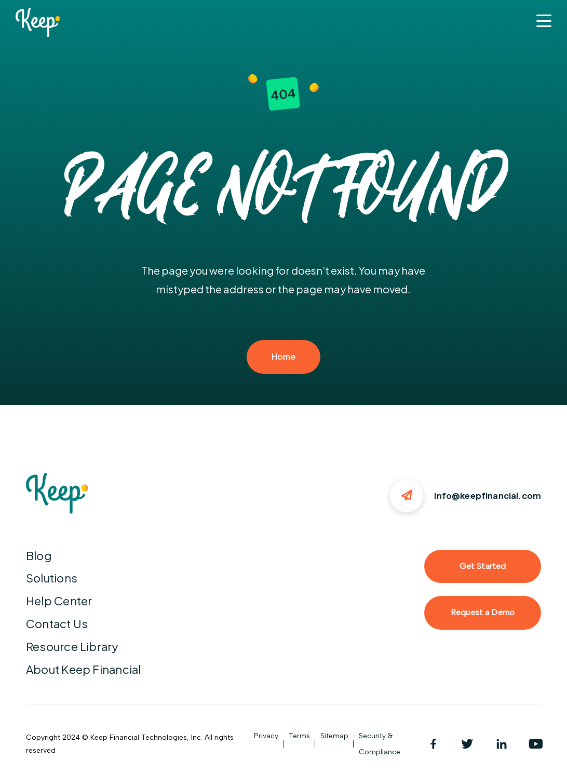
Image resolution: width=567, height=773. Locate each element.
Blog (38, 555)
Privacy (266, 735)
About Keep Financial (83, 669)
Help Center (59, 600)
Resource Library (72, 646)
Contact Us (57, 623)
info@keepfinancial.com (487, 495)
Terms (299, 735)
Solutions (51, 578)
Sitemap (334, 735)
